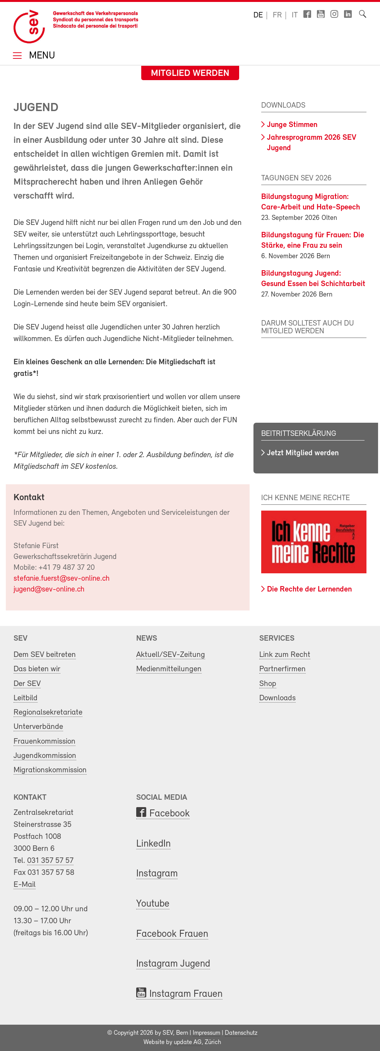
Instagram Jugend (173, 964)
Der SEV (27, 684)
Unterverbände (38, 727)
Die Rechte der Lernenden (309, 589)
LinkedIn (153, 844)
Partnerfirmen (282, 669)
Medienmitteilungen (169, 669)
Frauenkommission (44, 741)
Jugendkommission (45, 756)
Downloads (277, 698)
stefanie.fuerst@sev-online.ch (62, 579)
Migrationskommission (50, 770)
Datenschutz (241, 1033)
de (258, 15)
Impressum (206, 1033)
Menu (40, 56)
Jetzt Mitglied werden (303, 453)
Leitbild (26, 698)
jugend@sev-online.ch (49, 589)
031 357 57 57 (50, 861)
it (295, 15)
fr (277, 15)
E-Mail (25, 885)
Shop (267, 684)
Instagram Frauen (186, 994)
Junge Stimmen (292, 125)
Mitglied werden (190, 73)
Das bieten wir (37, 669)
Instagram (157, 874)
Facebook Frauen (172, 934)
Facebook (169, 814)
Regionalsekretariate (48, 712)
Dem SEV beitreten (45, 655)
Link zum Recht (284, 655)
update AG (188, 1042)
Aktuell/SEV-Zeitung (170, 655)
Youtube (152, 904)
